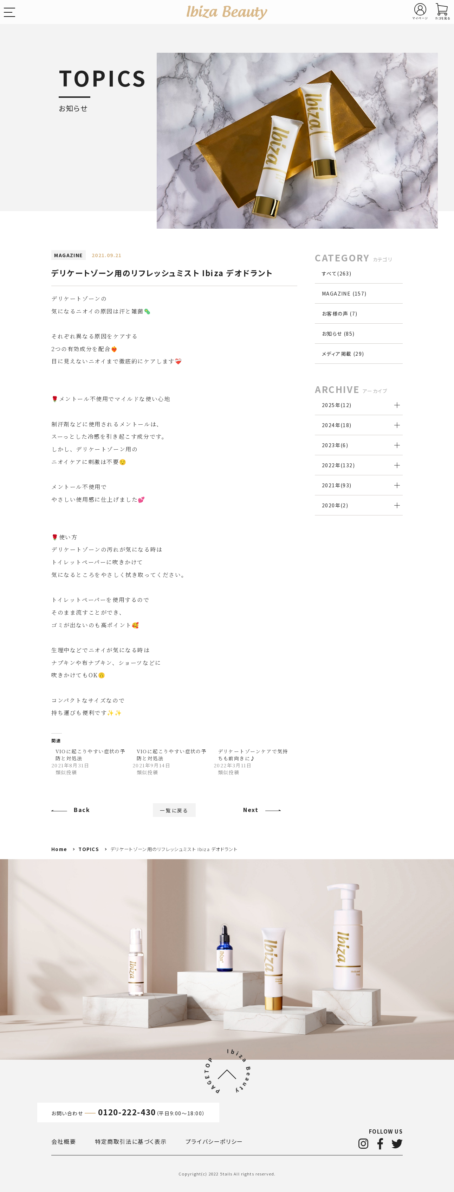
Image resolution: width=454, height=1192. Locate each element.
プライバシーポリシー (214, 1141)
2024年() (337, 425)
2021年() (337, 485)
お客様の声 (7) (340, 313)
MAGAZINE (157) (344, 293)
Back (82, 809)
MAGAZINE (68, 255)
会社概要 (63, 1141)
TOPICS (88, 849)
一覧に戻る (174, 809)
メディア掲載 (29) (343, 353)
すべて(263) (336, 273)
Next (250, 809)
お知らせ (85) (338, 333)
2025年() (337, 404)
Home (59, 849)
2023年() (335, 445)
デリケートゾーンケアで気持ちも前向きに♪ (253, 755)
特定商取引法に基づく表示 (131, 1141)
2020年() (335, 505)
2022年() (338, 465)
